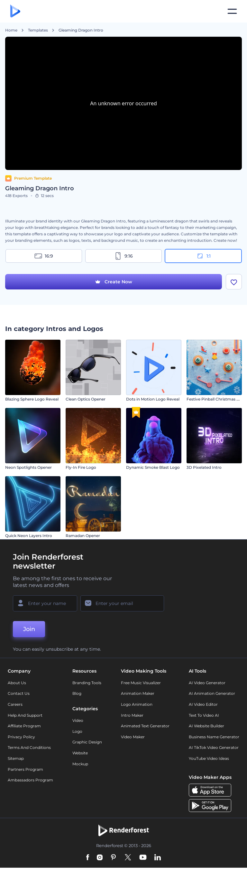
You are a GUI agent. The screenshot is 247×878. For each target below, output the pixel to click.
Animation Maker (137, 693)
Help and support (25, 715)
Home (11, 30)
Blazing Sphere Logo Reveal (32, 399)
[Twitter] (128, 857)
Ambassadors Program (30, 780)
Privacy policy (21, 736)
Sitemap (16, 758)
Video (77, 720)
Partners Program (25, 769)
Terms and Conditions (29, 747)
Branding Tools (86, 682)
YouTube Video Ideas (209, 758)
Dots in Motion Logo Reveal (152, 399)
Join (29, 629)
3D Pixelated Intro (204, 467)
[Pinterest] (113, 857)
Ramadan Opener (83, 535)
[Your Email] (122, 603)
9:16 (123, 256)
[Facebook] (87, 857)
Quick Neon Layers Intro (28, 535)
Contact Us (19, 693)
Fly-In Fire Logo (81, 467)
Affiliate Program (24, 725)
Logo (77, 731)
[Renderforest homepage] (15, 11)
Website (80, 753)
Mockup (80, 763)
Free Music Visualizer (141, 682)
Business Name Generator (214, 736)
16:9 (43, 256)
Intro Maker (132, 715)
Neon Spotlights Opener (28, 467)
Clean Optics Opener (85, 399)
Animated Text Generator (145, 725)
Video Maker (133, 736)
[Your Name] (45, 603)
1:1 (203, 256)
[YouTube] (143, 857)
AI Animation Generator (212, 693)
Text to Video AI (204, 715)
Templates (38, 30)
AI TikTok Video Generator (214, 747)
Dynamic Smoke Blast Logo (153, 467)
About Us (17, 682)
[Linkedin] (157, 857)
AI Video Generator (207, 682)
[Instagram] (100, 857)
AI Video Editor (203, 704)
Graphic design (87, 742)
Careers (15, 704)
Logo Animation (136, 704)
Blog (76, 693)
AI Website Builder (206, 725)
